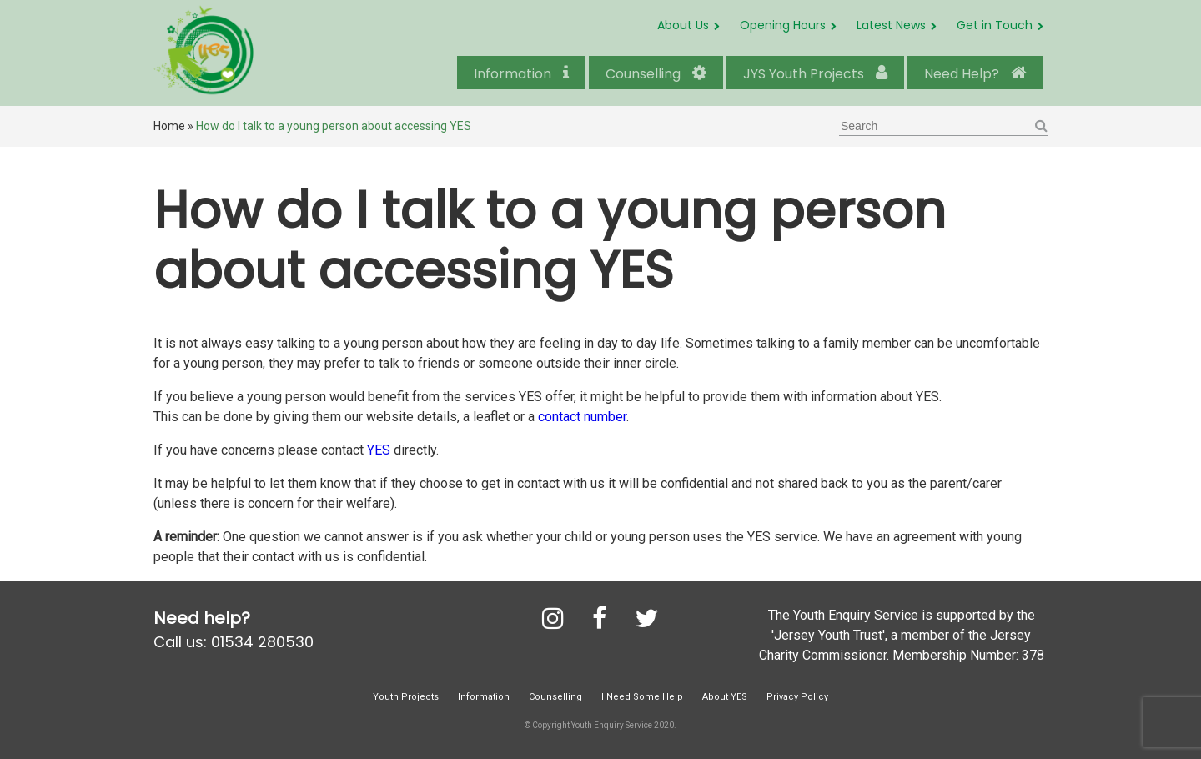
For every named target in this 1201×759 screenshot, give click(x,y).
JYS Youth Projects (815, 73)
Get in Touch (995, 25)
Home (169, 126)
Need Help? (975, 73)
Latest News (891, 25)
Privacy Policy (797, 696)
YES (378, 450)
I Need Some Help (642, 696)
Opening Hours (783, 25)
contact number (580, 417)
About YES (724, 696)
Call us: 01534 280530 (233, 641)
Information (521, 73)
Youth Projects (406, 696)
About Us (683, 25)
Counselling (656, 73)
